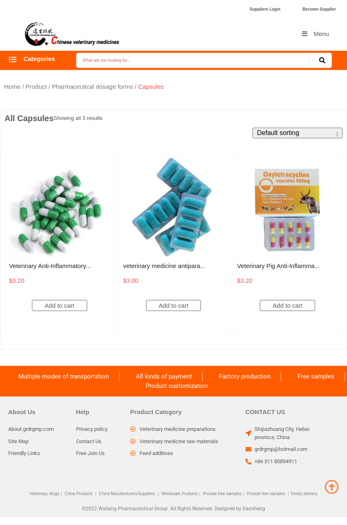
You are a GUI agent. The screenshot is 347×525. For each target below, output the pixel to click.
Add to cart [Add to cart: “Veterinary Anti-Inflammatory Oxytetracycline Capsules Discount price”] (59, 305)
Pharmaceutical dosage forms (92, 86)
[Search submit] (322, 60)
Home (12, 86)
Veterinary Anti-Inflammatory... (50, 265)
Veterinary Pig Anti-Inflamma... (278, 265)
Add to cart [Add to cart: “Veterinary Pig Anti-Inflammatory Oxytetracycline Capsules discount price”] (287, 305)
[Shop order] (297, 133)
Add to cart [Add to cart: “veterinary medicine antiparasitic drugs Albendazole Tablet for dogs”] (174, 305)
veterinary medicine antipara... (164, 265)
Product (36, 86)
